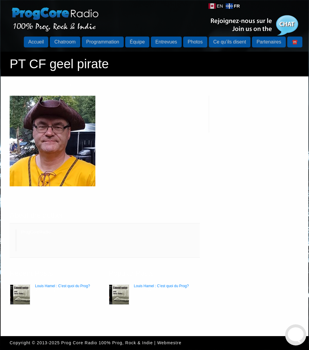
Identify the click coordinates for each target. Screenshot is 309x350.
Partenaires (268, 41)
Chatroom (64, 41)
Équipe (137, 41)
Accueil (36, 41)
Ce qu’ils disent (229, 41)
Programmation (102, 41)
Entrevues (166, 41)
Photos (195, 41)
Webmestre (169, 342)
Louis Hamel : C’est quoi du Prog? (62, 286)
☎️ (295, 41)
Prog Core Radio (79, 342)
